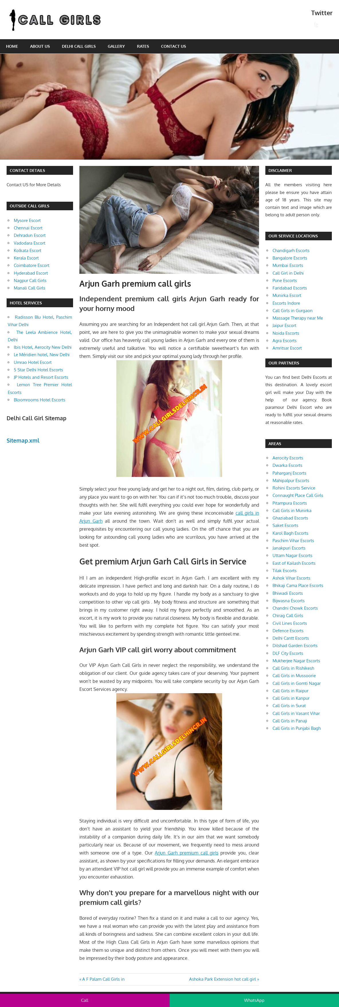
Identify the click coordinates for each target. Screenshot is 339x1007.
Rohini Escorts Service (294, 488)
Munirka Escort (287, 295)
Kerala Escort (26, 258)
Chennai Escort (28, 228)
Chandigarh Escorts (291, 250)
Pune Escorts (285, 280)
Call (84, 1000)
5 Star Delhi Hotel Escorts (38, 369)
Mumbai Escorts (288, 265)
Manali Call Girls (29, 288)
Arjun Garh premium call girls (186, 853)
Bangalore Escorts (290, 258)
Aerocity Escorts (288, 458)
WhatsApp (254, 1000)
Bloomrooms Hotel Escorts (39, 400)
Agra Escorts (285, 340)
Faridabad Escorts (290, 288)
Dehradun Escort (30, 235)
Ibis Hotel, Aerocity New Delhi (43, 347)
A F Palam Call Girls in (103, 979)
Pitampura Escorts (290, 503)
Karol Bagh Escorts (290, 533)
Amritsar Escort (287, 348)
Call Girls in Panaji (290, 720)
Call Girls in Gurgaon (293, 310)
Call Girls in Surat (289, 705)
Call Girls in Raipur (290, 690)
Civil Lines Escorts (290, 623)
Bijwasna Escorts (289, 600)
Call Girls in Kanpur (291, 698)
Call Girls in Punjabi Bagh (297, 728)
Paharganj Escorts (289, 473)
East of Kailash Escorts (294, 563)
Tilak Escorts (285, 570)
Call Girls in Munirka (292, 510)
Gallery (116, 46)
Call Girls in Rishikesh (293, 668)
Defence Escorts (288, 630)
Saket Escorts (285, 525)
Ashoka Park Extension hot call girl (222, 979)
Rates (143, 46)
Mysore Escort (27, 220)
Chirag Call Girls (288, 615)
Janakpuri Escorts (289, 548)
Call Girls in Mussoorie (294, 675)
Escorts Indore (286, 303)
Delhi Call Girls (79, 46)
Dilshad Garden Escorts (295, 645)
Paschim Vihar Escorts (293, 540)
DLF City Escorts (288, 653)
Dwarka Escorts (287, 465)
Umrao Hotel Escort (33, 362)
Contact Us (173, 46)
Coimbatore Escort (31, 265)
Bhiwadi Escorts (288, 593)
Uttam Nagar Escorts (292, 555)
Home (12, 46)
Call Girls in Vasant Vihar (296, 713)
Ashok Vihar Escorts (291, 578)
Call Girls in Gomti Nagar (297, 683)
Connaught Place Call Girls (298, 495)
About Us (40, 46)
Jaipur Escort (284, 325)
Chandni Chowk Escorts (295, 608)
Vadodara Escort (29, 243)
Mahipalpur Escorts (291, 480)
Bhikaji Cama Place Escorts (298, 585)
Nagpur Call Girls (30, 280)
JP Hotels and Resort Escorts (41, 377)
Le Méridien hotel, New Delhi (42, 354)
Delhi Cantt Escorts (291, 638)
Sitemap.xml (23, 440)
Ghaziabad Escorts (290, 518)
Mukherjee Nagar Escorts (296, 660)
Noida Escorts (286, 333)
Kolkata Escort (27, 250)
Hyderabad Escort (31, 273)
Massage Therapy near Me (298, 318)
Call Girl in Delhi (288, 273)
